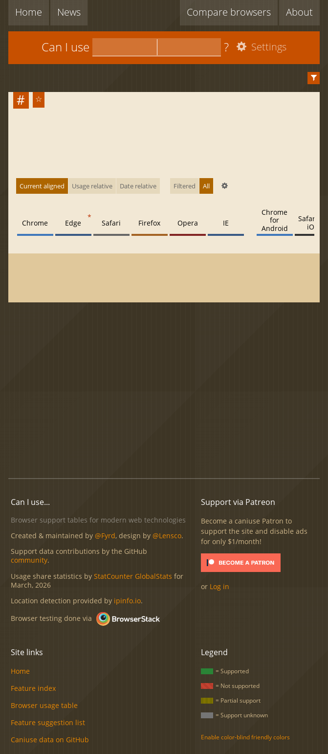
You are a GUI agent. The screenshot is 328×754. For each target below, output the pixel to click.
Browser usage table (44, 705)
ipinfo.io (127, 600)
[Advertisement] (168, 390)
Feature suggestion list (48, 722)
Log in (219, 586)
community (29, 560)
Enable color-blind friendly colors (245, 737)
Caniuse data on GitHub (50, 739)
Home (28, 12)
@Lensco (167, 535)
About (299, 12)
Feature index (33, 688)
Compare (229, 12)
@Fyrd (105, 535)
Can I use (65, 47)
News (69, 12)
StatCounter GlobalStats (133, 576)
